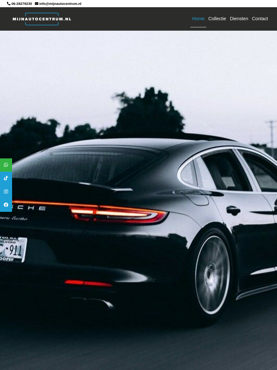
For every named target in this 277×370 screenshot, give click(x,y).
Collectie (217, 18)
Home (198, 18)
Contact (260, 18)
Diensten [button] (239, 18)
